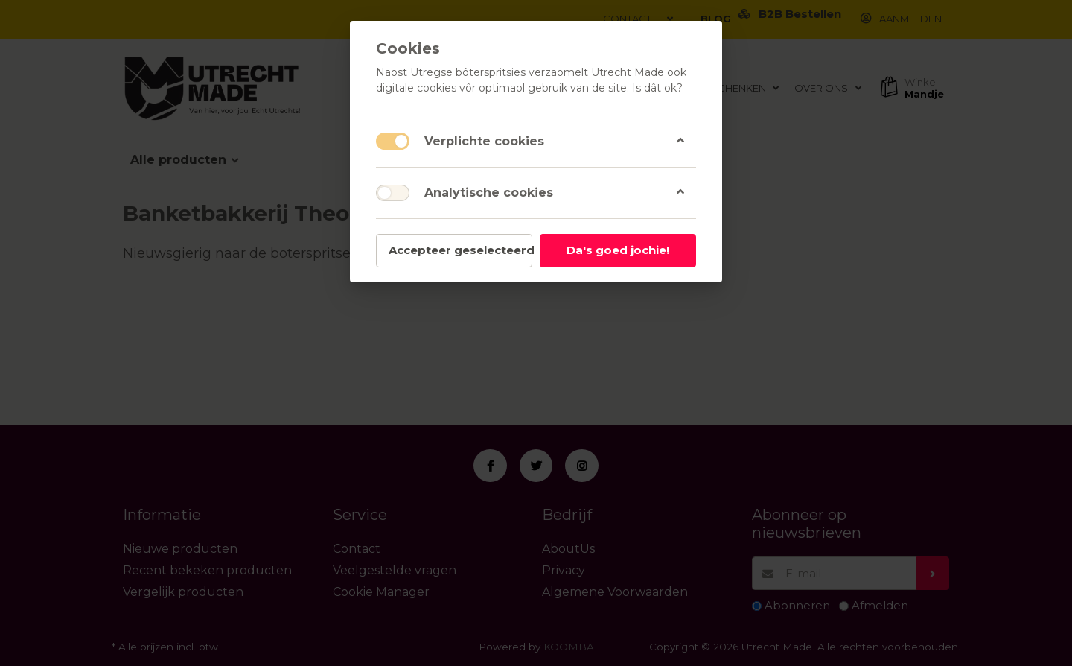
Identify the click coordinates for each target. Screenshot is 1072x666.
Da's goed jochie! (618, 250)
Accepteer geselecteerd (460, 250)
